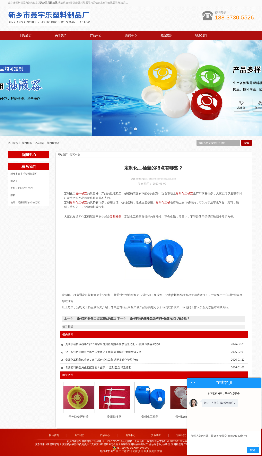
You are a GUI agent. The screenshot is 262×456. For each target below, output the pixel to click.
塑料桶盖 (27, 142)
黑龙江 (153, 451)
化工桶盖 (40, 142)
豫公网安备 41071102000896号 (131, 448)
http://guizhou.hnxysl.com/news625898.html (156, 179)
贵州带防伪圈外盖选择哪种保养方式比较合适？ (159, 318)
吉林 (159, 451)
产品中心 (96, 35)
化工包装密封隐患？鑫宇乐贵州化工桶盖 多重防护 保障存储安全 (103, 351)
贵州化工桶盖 (149, 416)
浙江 (118, 451)
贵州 (140, 451)
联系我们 (201, 35)
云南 (135, 451)
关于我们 (61, 35)
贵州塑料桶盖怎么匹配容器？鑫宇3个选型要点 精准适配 (98, 367)
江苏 (124, 451)
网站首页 (26, 35)
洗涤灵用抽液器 (48, 2)
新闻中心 (131, 35)
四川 (146, 451)
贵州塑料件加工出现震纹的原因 (96, 318)
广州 (129, 451)
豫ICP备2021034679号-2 (182, 441)
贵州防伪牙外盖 (79, 416)
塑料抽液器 (53, 142)
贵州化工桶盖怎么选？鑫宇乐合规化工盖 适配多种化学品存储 (101, 359)
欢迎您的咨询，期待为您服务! (224, 393)
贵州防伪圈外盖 (185, 416)
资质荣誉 (166, 35)
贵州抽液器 (114, 416)
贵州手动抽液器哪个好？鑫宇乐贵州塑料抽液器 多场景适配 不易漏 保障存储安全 (112, 344)
